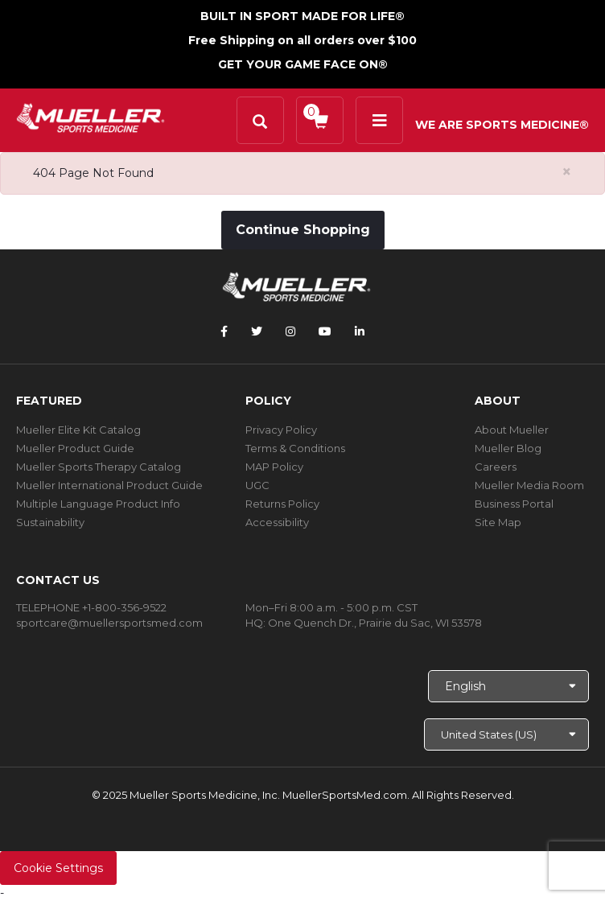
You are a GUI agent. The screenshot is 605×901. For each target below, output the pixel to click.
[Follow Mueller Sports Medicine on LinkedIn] (359, 331)
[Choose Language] (508, 686)
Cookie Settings (58, 868)
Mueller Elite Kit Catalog (78, 429)
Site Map (498, 522)
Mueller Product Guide (75, 448)
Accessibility (277, 522)
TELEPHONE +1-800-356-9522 (91, 607)
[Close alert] (567, 171)
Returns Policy (282, 503)
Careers (496, 466)
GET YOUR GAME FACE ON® (303, 64)
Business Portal (514, 503)
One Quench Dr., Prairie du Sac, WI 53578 (375, 622)
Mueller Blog (508, 448)
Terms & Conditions (295, 448)
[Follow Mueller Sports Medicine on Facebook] (224, 331)
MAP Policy (274, 466)
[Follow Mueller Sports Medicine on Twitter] (256, 331)
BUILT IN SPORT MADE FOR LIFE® (302, 16)
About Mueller (512, 429)
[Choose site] (506, 734)
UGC (257, 485)
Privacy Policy (281, 429)
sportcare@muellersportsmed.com (109, 622)
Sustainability (50, 522)
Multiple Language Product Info (98, 503)
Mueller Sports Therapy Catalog (98, 466)
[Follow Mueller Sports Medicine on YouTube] (325, 331)
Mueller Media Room (529, 485)
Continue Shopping (303, 229)
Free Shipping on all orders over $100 (302, 40)
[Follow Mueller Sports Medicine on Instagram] (290, 331)
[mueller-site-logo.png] (90, 116)
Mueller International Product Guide (109, 485)
